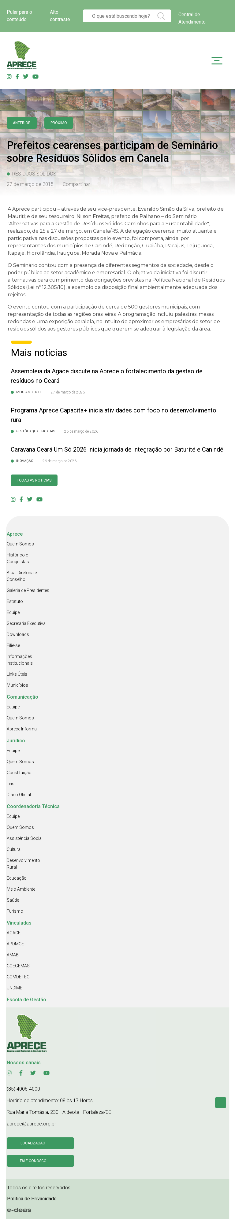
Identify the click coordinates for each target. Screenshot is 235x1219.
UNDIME (14, 987)
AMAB (13, 954)
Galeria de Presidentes (28, 590)
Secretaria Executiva (26, 623)
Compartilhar (76, 184)
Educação (17, 878)
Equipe (13, 612)
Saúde (13, 900)
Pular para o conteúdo (19, 15)
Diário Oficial (19, 794)
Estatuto (15, 601)
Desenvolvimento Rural (23, 864)
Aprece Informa (22, 728)
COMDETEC (18, 976)
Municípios (17, 685)
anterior (22, 123)
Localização (33, 1143)
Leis (10, 783)
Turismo (15, 911)
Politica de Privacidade (32, 1199)
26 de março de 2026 (81, 431)
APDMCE (15, 943)
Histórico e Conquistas (18, 558)
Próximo (58, 123)
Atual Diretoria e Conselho (22, 576)
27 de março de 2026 (68, 392)
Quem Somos (20, 543)
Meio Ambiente (21, 889)
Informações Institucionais (20, 660)
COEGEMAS (18, 965)
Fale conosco (33, 1161)
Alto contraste (60, 15)
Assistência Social (25, 838)
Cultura (14, 849)
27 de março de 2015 (30, 184)
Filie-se (13, 645)
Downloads (18, 634)
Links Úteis (17, 674)
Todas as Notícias (34, 480)
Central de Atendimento (192, 18)
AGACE (14, 932)
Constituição (19, 772)
